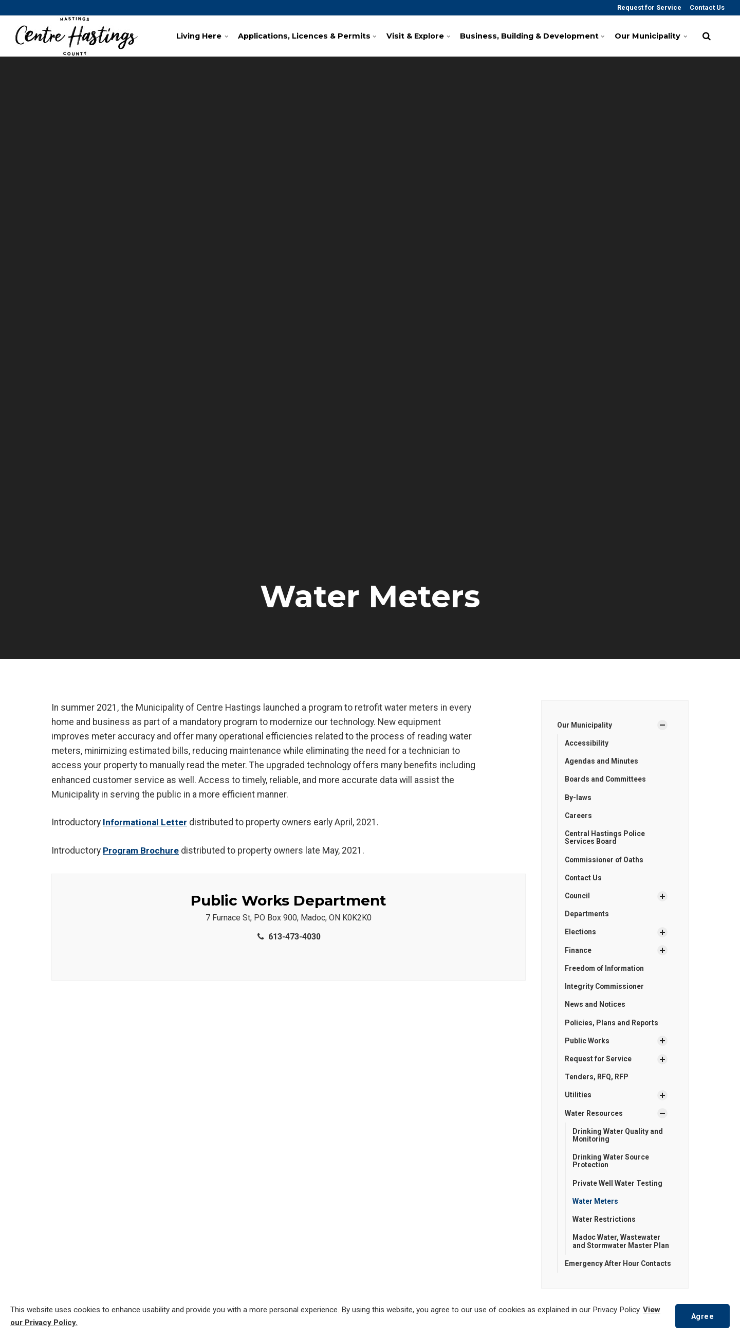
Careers (579, 816)
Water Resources (594, 1115)
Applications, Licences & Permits (304, 36)
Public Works (587, 1042)
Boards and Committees (607, 779)
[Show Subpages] (662, 725)
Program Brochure (141, 850)
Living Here (201, 36)
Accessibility (586, 743)
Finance (578, 951)
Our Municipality (650, 36)
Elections (581, 933)
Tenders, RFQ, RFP (596, 1079)
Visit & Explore (417, 36)
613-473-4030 (288, 936)
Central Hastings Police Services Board (605, 838)
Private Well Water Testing (617, 1185)
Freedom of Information (606, 969)
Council (578, 897)
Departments (587, 915)
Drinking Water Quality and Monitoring (617, 1137)
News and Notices (595, 1006)
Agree (702, 1315)
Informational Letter (145, 822)
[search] (707, 36)
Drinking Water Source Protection (611, 1163)
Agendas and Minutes (602, 761)
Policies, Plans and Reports (612, 1024)
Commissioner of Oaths (605, 860)
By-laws (578, 797)
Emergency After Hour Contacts (602, 1270)
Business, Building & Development (530, 36)
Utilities (578, 1097)
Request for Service (648, 7)
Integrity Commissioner (605, 988)
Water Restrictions (604, 1222)
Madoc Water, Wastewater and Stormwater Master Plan (621, 1244)
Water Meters (595, 1204)
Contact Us (706, 7)
